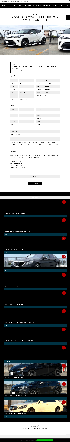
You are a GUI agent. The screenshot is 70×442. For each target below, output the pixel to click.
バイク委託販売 (28, 5)
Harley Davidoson (8, 361)
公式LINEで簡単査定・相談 (44, 440)
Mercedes (6, 216)
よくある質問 (61, 5)
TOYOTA (35, 14)
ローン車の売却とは (37, 5)
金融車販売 (20, 5)
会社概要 (55, 5)
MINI (5, 343)
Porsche (6, 288)
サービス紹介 (13, 5)
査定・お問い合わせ (47, 5)
